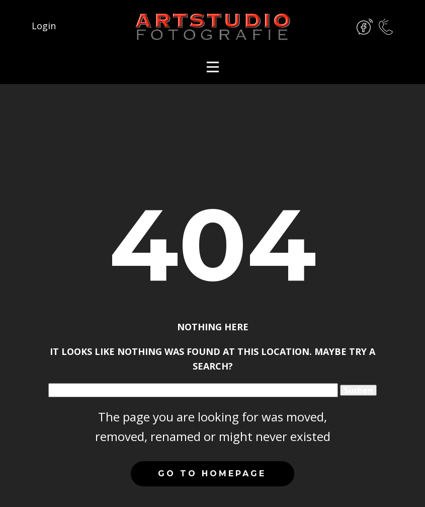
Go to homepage (212, 473)
